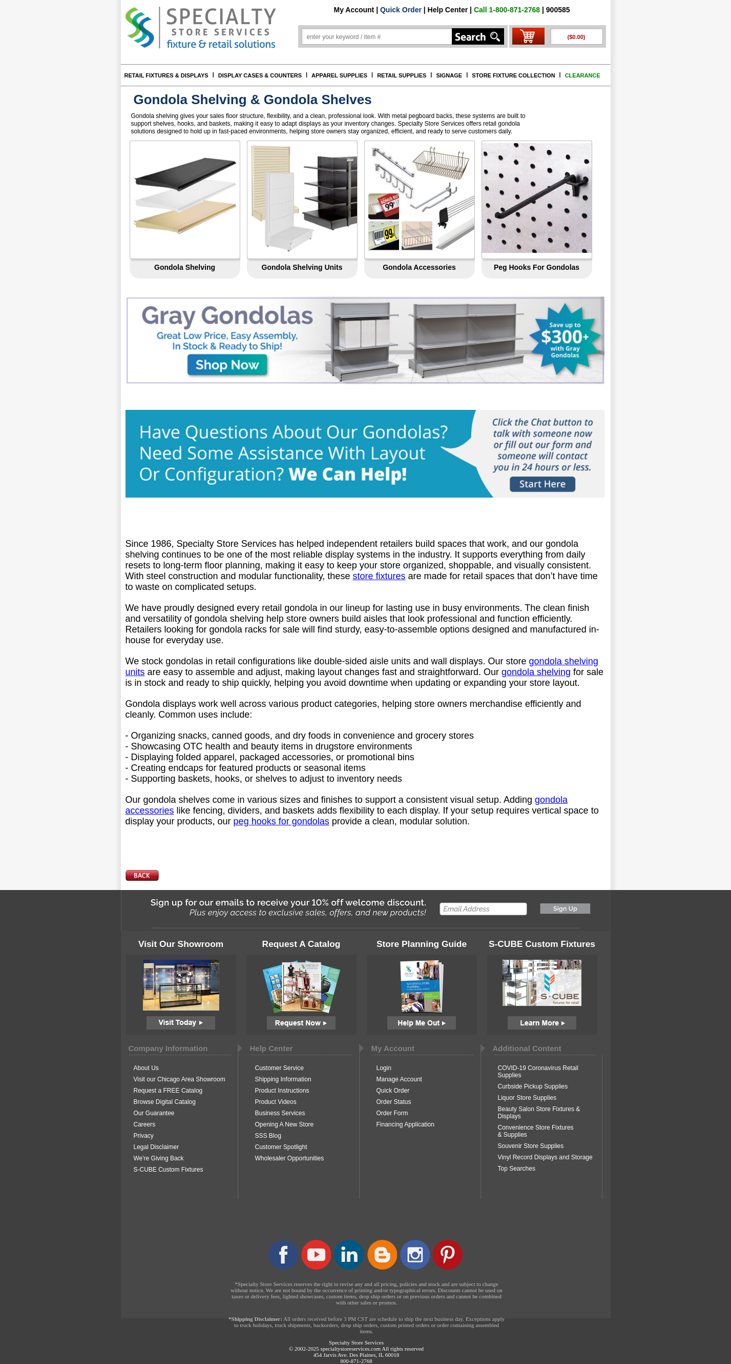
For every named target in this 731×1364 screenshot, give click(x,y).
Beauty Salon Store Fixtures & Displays (539, 1112)
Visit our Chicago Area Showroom (179, 1079)
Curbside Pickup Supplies (533, 1086)
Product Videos (276, 1101)
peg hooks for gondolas (281, 821)
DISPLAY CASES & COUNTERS (260, 75)
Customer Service (279, 1068)
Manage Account (399, 1079)
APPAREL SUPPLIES (339, 75)
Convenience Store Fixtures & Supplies (536, 1131)
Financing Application (405, 1124)
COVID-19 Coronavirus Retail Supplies (538, 1071)
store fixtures (378, 576)
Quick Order (401, 10)
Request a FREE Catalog (168, 1090)
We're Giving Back (159, 1158)
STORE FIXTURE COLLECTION (513, 75)
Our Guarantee (154, 1113)
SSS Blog (268, 1135)
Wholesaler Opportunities (289, 1158)
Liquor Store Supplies (527, 1097)
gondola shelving (536, 672)
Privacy (144, 1135)
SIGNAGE (449, 75)
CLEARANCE (582, 75)
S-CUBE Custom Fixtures (168, 1169)
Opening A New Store (284, 1124)
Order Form (392, 1113)
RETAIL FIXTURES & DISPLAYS (166, 75)
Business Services (280, 1113)
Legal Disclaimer (156, 1147)
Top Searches (516, 1168)
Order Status (394, 1101)
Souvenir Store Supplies (531, 1146)
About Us (146, 1068)
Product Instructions (282, 1090)
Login (384, 1068)
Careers (145, 1124)
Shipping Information (283, 1079)
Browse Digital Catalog (165, 1101)
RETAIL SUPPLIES (401, 75)
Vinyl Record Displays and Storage (545, 1157)
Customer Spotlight (281, 1147)
